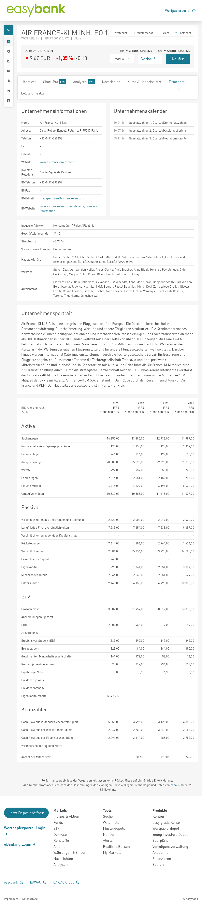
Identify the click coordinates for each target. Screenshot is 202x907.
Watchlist (119, 33)
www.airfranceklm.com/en (57, 162)
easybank (13, 882)
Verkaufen (150, 58)
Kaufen (178, 58)
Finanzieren (161, 858)
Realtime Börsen (116, 846)
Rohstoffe (61, 840)
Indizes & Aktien (66, 816)
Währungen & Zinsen (69, 852)
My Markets (112, 852)
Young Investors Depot (170, 834)
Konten (158, 816)
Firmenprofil (178, 81)
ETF (56, 828)
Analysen (84, 81)
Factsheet (183, 33)
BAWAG (38, 882)
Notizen (109, 834)
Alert (164, 33)
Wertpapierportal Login (24, 830)
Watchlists (111, 822)
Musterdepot (143, 33)
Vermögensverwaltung (170, 846)
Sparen (158, 864)
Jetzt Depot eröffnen (26, 812)
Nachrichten (111, 81)
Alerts (108, 840)
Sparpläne (160, 840)
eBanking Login (20, 844)
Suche (108, 816)
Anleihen (60, 846)
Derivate (60, 834)
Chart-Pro (54, 81)
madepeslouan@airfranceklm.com (62, 198)
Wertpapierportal (180, 10)
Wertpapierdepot (165, 828)
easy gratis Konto (166, 822)
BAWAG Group (66, 882)
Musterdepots (114, 828)
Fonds (58, 822)
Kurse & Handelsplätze (144, 81)
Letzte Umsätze (33, 93)
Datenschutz (29, 898)
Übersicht (29, 81)
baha (173, 785)
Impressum (11, 898)
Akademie (160, 852)
